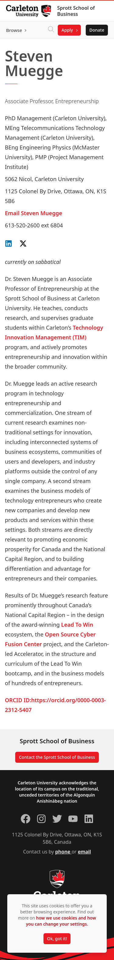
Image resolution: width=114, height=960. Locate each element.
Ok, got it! (57, 938)
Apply (67, 30)
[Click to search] (51, 30)
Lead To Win (77, 624)
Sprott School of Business (76, 11)
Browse (14, 30)
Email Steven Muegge (33, 213)
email (84, 851)
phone (63, 851)
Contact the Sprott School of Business (57, 757)
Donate (96, 30)
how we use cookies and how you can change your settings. (61, 921)
